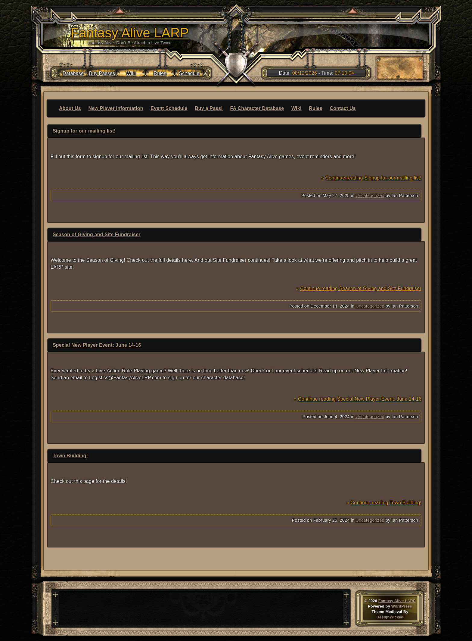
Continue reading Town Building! (386, 502)
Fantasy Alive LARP (397, 601)
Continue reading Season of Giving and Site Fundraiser (360, 288)
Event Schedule (169, 108)
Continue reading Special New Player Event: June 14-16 (359, 399)
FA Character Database (257, 108)
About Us (70, 108)
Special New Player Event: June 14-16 (97, 345)
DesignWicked (390, 617)
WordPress (401, 606)
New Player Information (115, 108)
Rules (315, 108)
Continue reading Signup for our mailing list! (373, 177)
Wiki (296, 108)
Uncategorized (370, 195)
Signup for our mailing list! (84, 130)
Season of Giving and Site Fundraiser (97, 234)
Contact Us (343, 108)
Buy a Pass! (209, 108)
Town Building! (70, 455)
